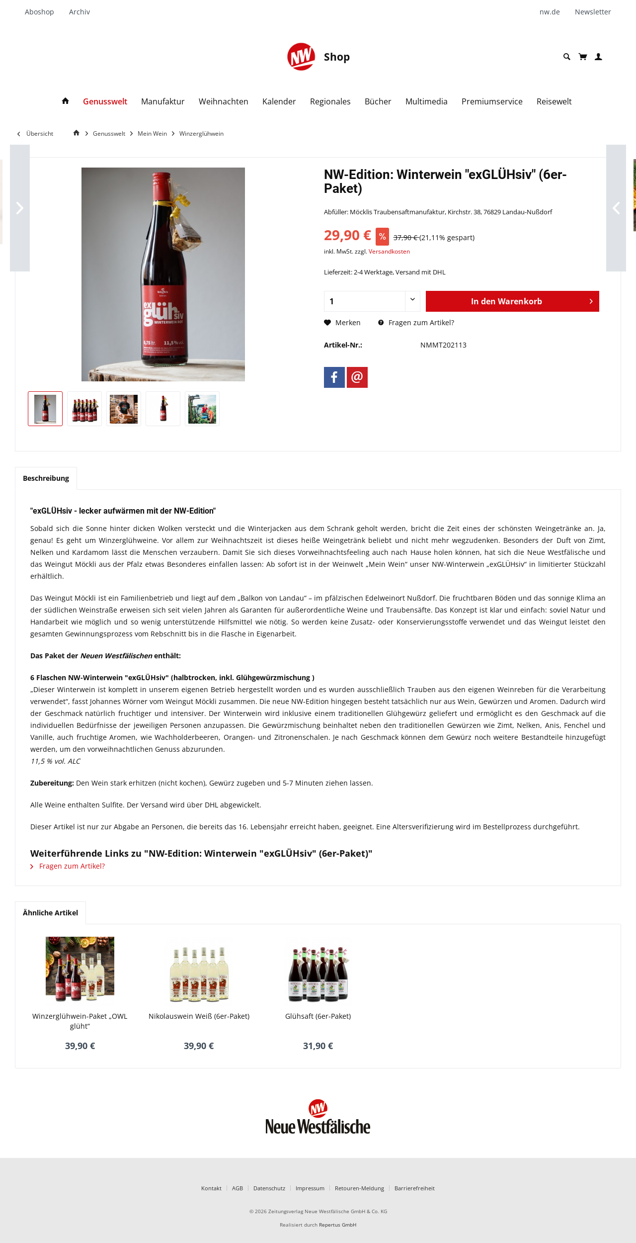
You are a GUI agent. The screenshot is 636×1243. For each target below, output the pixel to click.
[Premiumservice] (492, 101)
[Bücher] (378, 101)
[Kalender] (279, 101)
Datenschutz (269, 1188)
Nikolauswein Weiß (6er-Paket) (199, 1016)
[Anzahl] (372, 301)
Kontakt (211, 1188)
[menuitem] (43, 11)
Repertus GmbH (337, 1225)
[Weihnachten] (223, 101)
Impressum (310, 1188)
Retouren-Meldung (359, 1188)
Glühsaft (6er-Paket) (318, 1016)
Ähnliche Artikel (50, 912)
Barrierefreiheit (415, 1188)
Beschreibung (46, 478)
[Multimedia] (426, 101)
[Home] (78, 133)
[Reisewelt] (554, 101)
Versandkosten (389, 251)
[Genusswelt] (105, 101)
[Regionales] (330, 101)
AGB (237, 1188)
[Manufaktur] (163, 101)
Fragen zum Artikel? (416, 322)
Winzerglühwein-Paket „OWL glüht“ (79, 1021)
